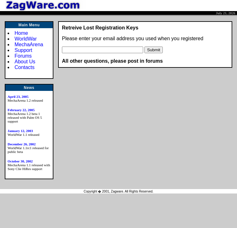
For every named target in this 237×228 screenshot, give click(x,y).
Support (23, 50)
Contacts (24, 67)
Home (21, 33)
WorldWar (26, 38)
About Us (25, 61)
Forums (23, 56)
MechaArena (29, 44)
